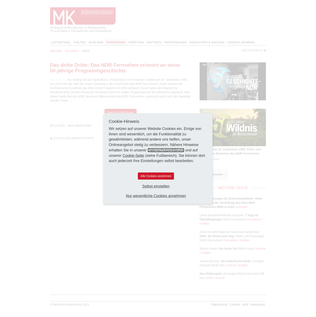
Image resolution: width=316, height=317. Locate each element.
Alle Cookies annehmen (156, 176)
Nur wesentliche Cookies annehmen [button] (156, 196)
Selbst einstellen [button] (156, 186)
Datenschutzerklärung (166, 150)
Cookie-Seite (133, 155)
